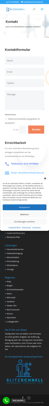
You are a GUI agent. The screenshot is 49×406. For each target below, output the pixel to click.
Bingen (10, 285)
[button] (45, 178)
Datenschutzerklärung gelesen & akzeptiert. (22, 120)
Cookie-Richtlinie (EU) (16, 233)
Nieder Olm (12, 305)
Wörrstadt (11, 297)
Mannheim (11, 317)
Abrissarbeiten (13, 257)
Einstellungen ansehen (24, 221)
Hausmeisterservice (15, 249)
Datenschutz (26, 227)
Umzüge (10, 269)
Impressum (36, 227)
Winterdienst (12, 265)
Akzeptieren (24, 207)
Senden (36, 129)
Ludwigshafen (13, 321)
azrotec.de (38, 402)
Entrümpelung (13, 261)
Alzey (9, 281)
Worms (10, 313)
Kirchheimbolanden (15, 289)
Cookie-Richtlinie (14, 227)
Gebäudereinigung (15, 253)
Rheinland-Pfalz (13, 237)
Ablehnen (24, 214)
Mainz (9, 293)
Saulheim (11, 301)
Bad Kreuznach (13, 309)
